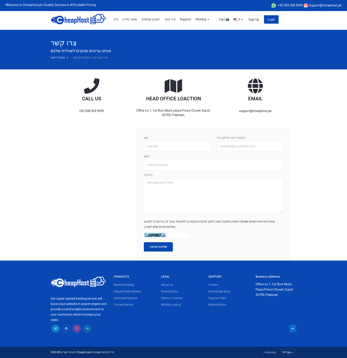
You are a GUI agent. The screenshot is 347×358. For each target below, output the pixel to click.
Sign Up (254, 19)
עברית (288, 352)
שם (146, 137)
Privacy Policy (169, 291)
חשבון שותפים (151, 19)
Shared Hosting (124, 284)
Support (185, 19)
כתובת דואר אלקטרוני (231, 137)
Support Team (217, 298)
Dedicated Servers (125, 298)
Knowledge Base (219, 291)
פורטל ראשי (58, 57)
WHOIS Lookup (171, 304)
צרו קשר (169, 19)
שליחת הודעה (158, 246)
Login (271, 19)
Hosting (202, 19)
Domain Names (123, 304)
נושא (147, 156)
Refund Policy (217, 304)
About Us (167, 284)
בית (116, 19)
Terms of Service (171, 298)
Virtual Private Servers (127, 291)
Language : (271, 352)
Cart (224, 19)
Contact (213, 284)
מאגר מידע (130, 19)
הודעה (148, 175)
